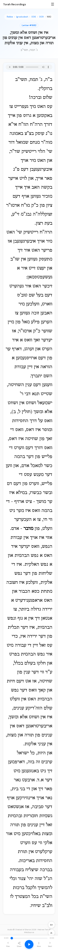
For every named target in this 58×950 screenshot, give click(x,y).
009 (41, 16)
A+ (51, 925)
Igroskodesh (22, 16)
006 (33, 16)
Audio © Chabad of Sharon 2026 (21, 929)
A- (51, 933)
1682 (49, 16)
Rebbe (10, 16)
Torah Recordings (14, 4)
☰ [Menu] (52, 4)
